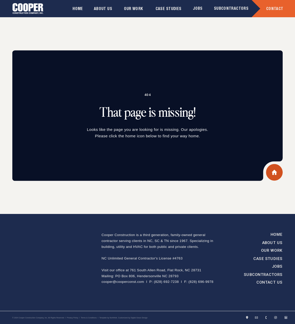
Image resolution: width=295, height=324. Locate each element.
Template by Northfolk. (108, 318)
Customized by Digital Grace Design (132, 318)
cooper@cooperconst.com (123, 281)
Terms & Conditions (89, 318)
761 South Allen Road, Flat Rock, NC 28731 (165, 270)
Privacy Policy (72, 318)
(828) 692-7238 (166, 281)
